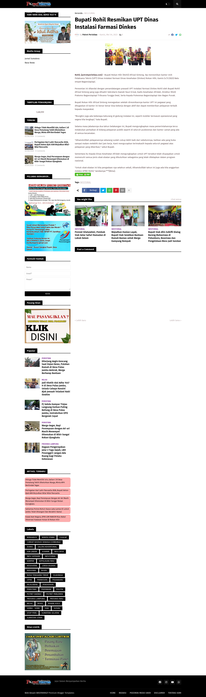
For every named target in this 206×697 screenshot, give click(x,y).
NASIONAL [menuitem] (40, 12)
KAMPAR (30, 561)
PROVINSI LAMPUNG (36, 599)
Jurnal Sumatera (32, 58)
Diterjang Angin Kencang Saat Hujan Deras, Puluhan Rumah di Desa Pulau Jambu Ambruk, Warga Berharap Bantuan (55, 367)
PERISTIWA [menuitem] (100, 12)
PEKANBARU (57, 580)
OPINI (29, 580)
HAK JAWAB (32, 551)
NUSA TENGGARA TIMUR (37, 575)
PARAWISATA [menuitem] (74, 12)
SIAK (47, 608)
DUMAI (30, 547)
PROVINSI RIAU (56, 599)
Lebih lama (175, 320)
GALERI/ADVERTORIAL (47, 547)
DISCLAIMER (159, 693)
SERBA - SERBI (33, 608)
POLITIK (59, 589)
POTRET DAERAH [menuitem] (134, 12)
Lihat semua (176, 199)
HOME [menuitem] (29, 12)
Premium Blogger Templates (61, 693)
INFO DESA (59, 551)
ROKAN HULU (54, 603)
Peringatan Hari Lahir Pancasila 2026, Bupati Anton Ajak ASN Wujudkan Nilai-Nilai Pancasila (52, 144)
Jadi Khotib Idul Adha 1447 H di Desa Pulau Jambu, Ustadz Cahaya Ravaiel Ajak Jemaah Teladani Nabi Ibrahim (56, 388)
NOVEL (44, 570)
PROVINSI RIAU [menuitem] (56, 12)
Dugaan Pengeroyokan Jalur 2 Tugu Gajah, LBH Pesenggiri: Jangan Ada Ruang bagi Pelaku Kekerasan (54, 453)
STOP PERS (32, 613)
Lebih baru (81, 320)
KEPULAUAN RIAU (46, 561)
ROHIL (40, 603)
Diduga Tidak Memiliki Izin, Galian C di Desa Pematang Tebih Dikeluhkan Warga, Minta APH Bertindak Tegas (51, 130)
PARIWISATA (42, 580)
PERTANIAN (46, 589)
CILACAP (63, 537)
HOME (112, 693)
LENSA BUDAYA (48, 565)
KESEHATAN (32, 565)
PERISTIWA (31, 589)
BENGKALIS (32, 537)
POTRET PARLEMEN (54, 594)
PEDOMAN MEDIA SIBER (140, 693)
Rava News (30, 63)
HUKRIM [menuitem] (87, 12)
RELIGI (29, 603)
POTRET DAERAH (34, 594)
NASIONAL (31, 570)
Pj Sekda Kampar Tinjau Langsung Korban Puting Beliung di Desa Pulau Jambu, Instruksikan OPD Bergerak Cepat (55, 410)
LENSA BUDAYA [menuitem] (116, 12)
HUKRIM (45, 551)
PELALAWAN (32, 584)
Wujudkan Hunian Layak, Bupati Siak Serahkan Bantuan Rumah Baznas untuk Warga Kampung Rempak (127, 236)
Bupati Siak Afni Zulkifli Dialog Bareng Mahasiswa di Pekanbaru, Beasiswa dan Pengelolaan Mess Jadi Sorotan (164, 236)
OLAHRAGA (58, 575)
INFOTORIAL (85, 182)
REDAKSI (122, 693)
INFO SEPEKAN (33, 556)
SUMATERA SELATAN (50, 613)
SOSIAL (57, 608)
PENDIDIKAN (48, 584)
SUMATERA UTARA (34, 617)
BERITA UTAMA (48, 537)
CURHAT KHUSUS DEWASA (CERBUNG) (44, 542)
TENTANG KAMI (174, 693)
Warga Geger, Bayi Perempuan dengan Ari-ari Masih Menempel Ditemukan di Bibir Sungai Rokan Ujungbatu (52, 159)
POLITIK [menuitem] (149, 12)
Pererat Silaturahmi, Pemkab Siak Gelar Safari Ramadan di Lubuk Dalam (90, 235)
